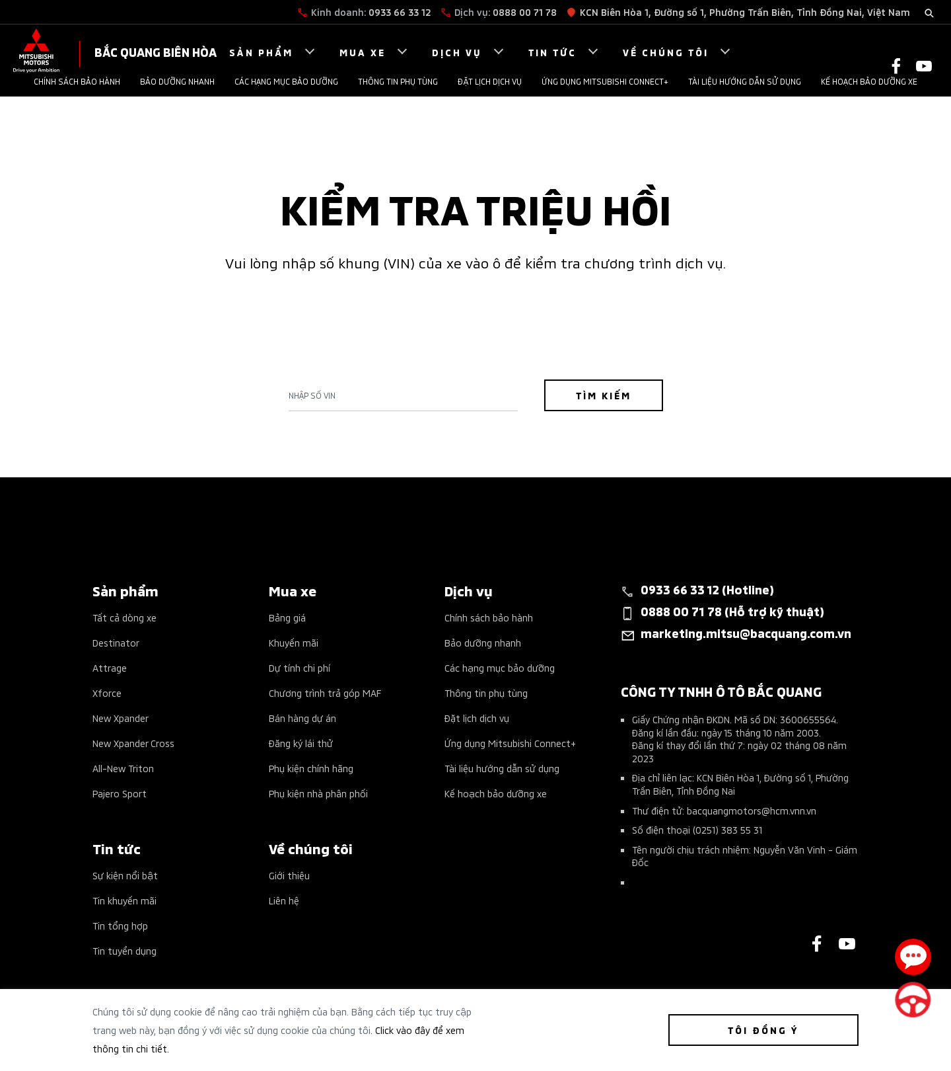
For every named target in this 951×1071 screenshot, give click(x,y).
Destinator (115, 642)
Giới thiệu (289, 875)
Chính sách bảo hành (77, 81)
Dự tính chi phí (299, 667)
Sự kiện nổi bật (125, 875)
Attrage (109, 667)
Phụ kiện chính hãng (311, 768)
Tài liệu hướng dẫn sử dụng (744, 81)
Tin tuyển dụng (124, 950)
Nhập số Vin (312, 395)
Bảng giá (287, 617)
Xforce (107, 692)
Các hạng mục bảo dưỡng (286, 81)
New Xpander (120, 717)
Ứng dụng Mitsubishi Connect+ (605, 81)
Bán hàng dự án (302, 717)
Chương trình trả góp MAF (325, 692)
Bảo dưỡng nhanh (177, 81)
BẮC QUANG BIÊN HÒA (155, 51)
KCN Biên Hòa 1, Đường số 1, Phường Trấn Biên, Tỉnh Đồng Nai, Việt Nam (745, 11)
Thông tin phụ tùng (398, 81)
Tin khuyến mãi (124, 900)
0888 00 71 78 (525, 11)
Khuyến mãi (293, 642)
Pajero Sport (119, 793)
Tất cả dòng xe (124, 617)
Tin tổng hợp (120, 925)
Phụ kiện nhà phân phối (318, 793)
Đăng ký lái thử (301, 742)
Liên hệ (284, 900)
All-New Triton (123, 768)
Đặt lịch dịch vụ (490, 81)
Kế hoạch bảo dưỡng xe (869, 81)
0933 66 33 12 (400, 11)
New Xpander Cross (133, 742)
